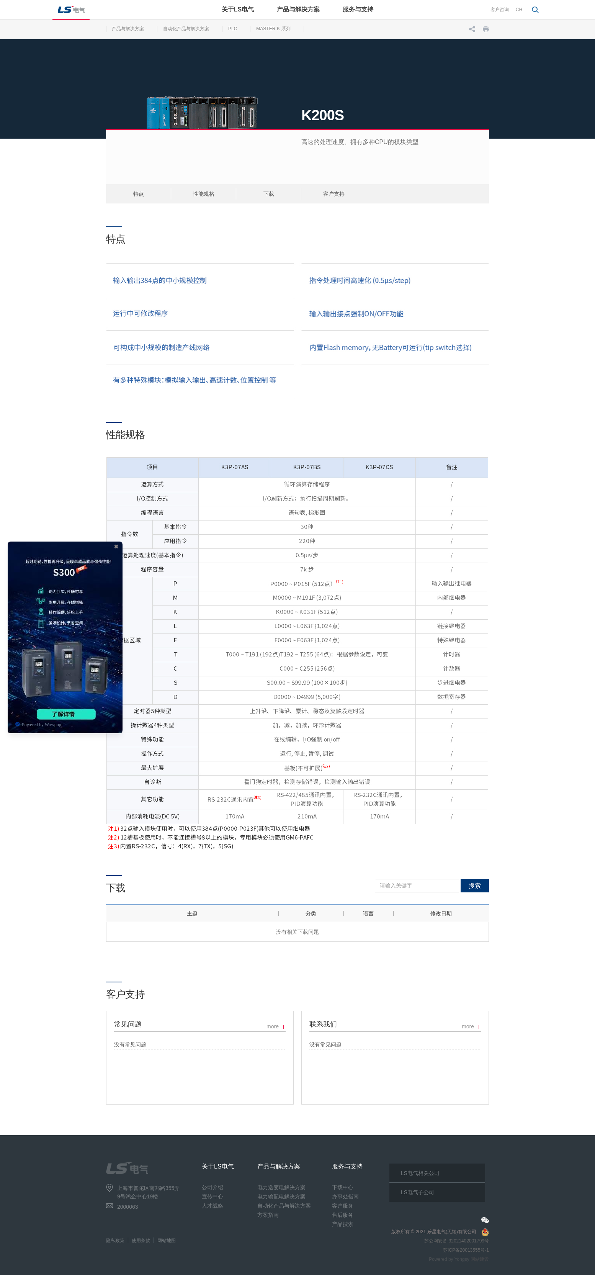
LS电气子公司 (417, 1192)
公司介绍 (212, 1187)
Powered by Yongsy (449, 1259)
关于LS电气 (238, 9)
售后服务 (342, 1215)
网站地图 (166, 1240)
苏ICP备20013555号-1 (466, 1250)
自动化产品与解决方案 (186, 28)
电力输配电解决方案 (281, 1196)
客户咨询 (499, 9)
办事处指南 (345, 1196)
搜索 (475, 885)
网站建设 (480, 1259)
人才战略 (212, 1206)
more (272, 1026)
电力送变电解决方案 (281, 1187)
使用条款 (141, 1240)
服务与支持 (358, 9)
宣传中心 (212, 1196)
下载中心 (342, 1187)
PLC (232, 28)
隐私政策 (115, 1240)
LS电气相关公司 (420, 1173)
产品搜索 (342, 1224)
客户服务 (342, 1206)
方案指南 (268, 1215)
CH (519, 9)
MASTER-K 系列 (273, 28)
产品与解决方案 (298, 9)
